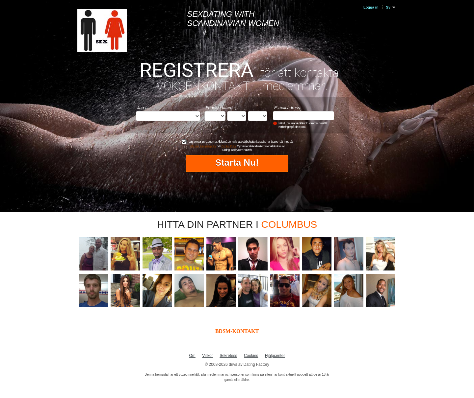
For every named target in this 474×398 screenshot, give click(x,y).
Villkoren (194, 146)
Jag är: (143, 107)
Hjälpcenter (275, 355)
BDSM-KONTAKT (237, 331)
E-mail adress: (287, 107)
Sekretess (228, 355)
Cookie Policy (229, 146)
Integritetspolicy (208, 146)
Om (192, 355)
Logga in (371, 7)
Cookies (251, 355)
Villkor (207, 355)
